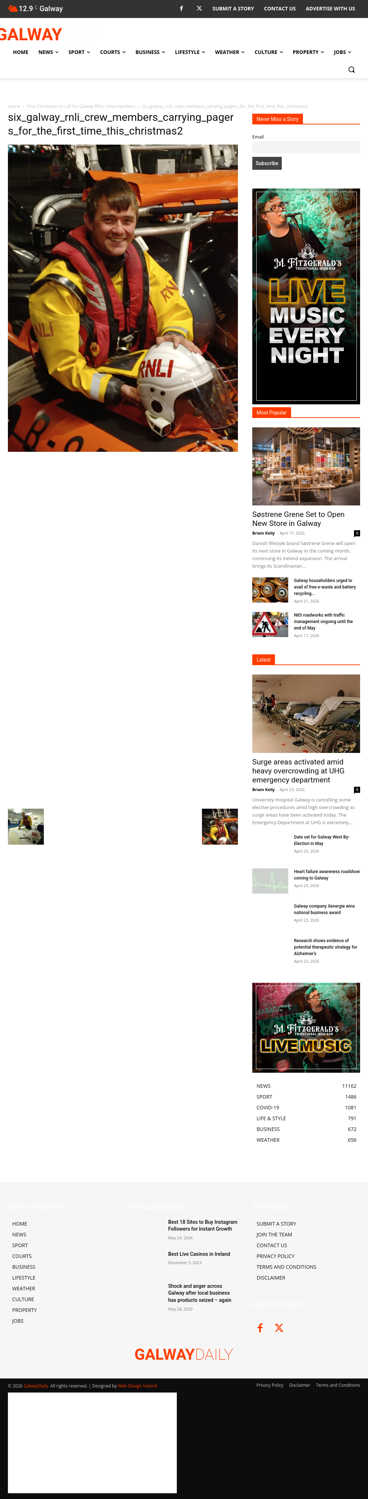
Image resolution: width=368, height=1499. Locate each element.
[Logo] (50, 34)
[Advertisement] (123, 507)
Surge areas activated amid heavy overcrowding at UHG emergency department (298, 771)
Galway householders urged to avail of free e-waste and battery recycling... (325, 587)
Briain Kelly (263, 533)
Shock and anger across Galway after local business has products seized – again (199, 1293)
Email (258, 137)
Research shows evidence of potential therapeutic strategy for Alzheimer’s (325, 947)
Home (14, 106)
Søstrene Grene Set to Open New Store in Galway (298, 519)
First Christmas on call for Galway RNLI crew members (81, 106)
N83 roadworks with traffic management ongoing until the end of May (323, 622)
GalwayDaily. (37, 1386)
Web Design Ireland (137, 1386)
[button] (351, 69)
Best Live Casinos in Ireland (199, 1254)
